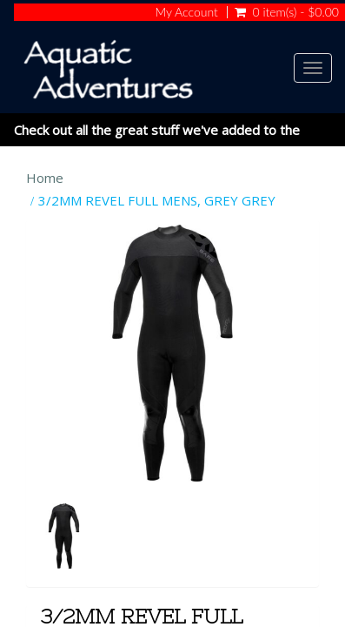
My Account (186, 12)
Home (44, 177)
